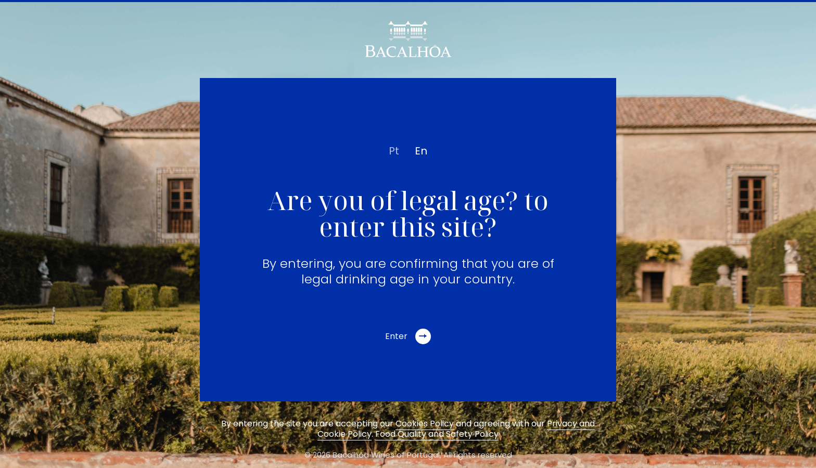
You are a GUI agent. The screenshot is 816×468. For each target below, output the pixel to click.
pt (394, 151)
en (421, 151)
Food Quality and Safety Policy (437, 434)
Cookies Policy (425, 424)
